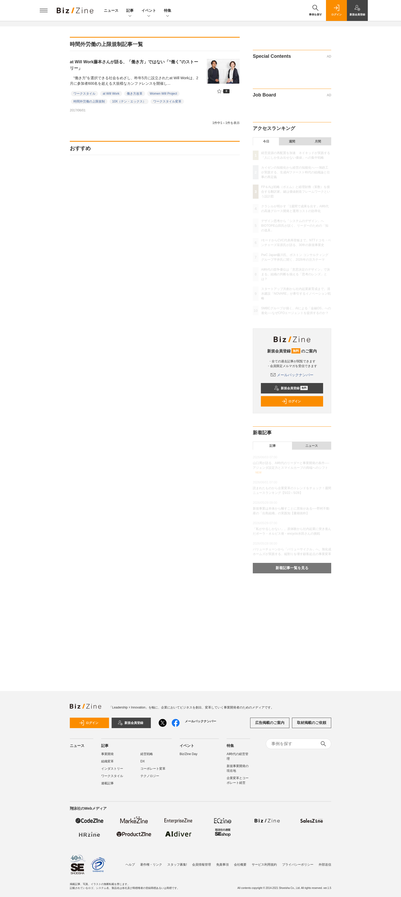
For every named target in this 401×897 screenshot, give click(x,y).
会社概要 (240, 862)
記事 (130, 10)
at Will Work (111, 93)
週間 (292, 141)
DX (142, 761)
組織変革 (107, 761)
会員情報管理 (201, 862)
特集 (167, 10)
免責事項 (222, 862)
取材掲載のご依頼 (311, 723)
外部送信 (325, 862)
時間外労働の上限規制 (89, 101)
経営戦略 (146, 754)
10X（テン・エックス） (129, 101)
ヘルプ (130, 862)
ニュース (111, 10)
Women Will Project (163, 93)
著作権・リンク (151, 862)
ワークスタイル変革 (167, 101)
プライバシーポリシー (297, 862)
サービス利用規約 (264, 862)
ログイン (291, 401)
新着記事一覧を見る (292, 568)
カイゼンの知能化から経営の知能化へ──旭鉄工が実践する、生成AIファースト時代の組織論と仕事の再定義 (295, 172)
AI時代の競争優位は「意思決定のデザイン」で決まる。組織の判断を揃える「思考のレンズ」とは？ (295, 274)
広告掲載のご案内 (269, 723)
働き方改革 (134, 93)
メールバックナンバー (292, 375)
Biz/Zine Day (188, 754)
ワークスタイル (84, 93)
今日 (266, 141)
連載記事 (107, 783)
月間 (318, 141)
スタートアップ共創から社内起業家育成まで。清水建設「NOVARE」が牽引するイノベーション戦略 (296, 293)
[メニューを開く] (43, 10)
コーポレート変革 (152, 768)
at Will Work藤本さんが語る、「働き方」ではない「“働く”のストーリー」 (134, 65)
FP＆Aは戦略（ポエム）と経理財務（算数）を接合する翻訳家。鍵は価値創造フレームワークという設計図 (295, 191)
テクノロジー (149, 776)
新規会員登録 (291, 388)
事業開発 (107, 754)
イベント (148, 10)
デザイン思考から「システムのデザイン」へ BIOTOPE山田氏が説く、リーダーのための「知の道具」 (294, 225)
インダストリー (112, 768)
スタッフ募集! (177, 862)
